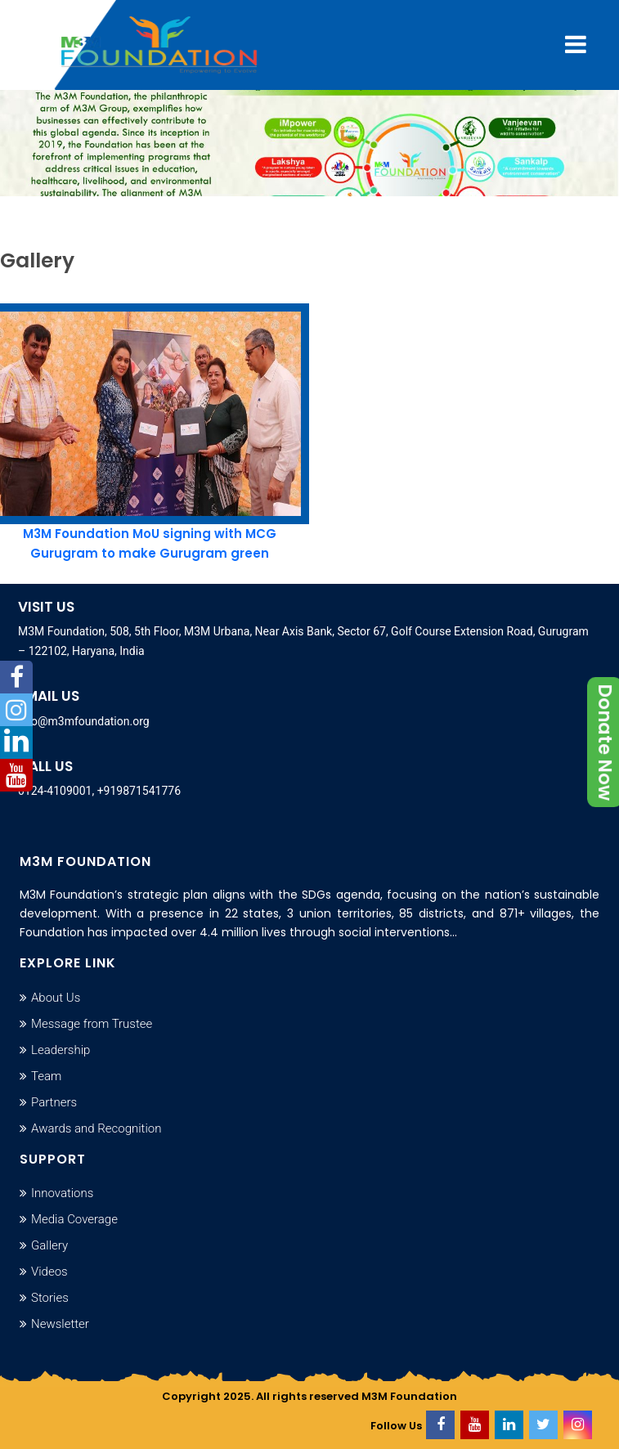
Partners (54, 1102)
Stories (50, 1297)
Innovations (62, 1193)
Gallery (49, 1245)
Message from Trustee (91, 1023)
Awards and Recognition (96, 1128)
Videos (49, 1271)
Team (46, 1076)
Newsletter (60, 1324)
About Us (55, 997)
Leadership (60, 1050)
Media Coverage (74, 1219)
